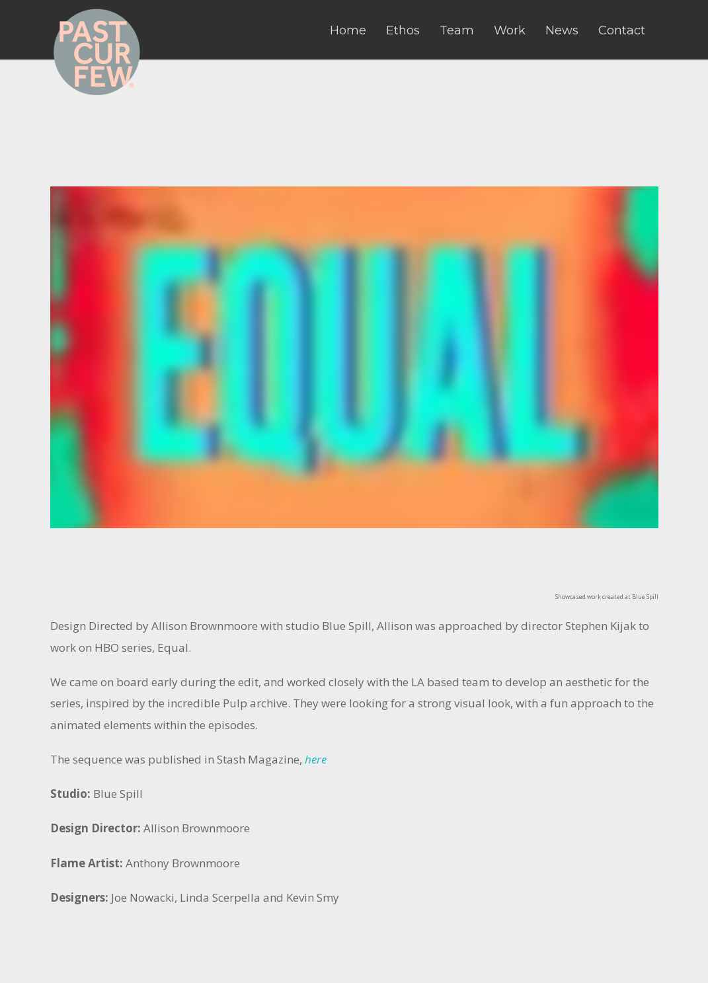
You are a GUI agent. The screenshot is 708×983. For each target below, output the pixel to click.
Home (348, 30)
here (316, 759)
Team (457, 30)
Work (510, 30)
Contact (621, 30)
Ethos (403, 30)
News (561, 30)
